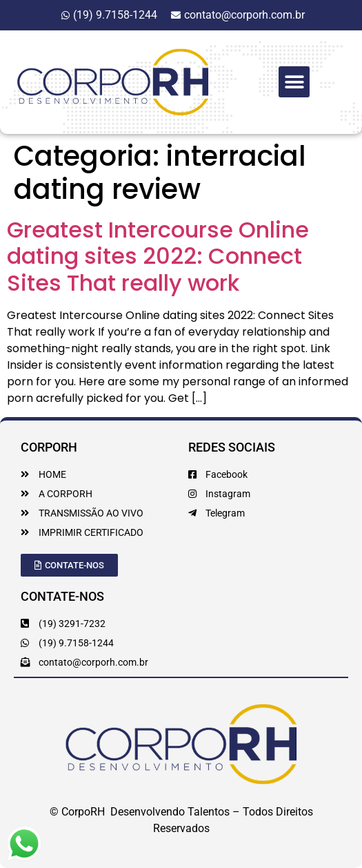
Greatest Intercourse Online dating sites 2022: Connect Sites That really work (158, 256)
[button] (294, 81)
